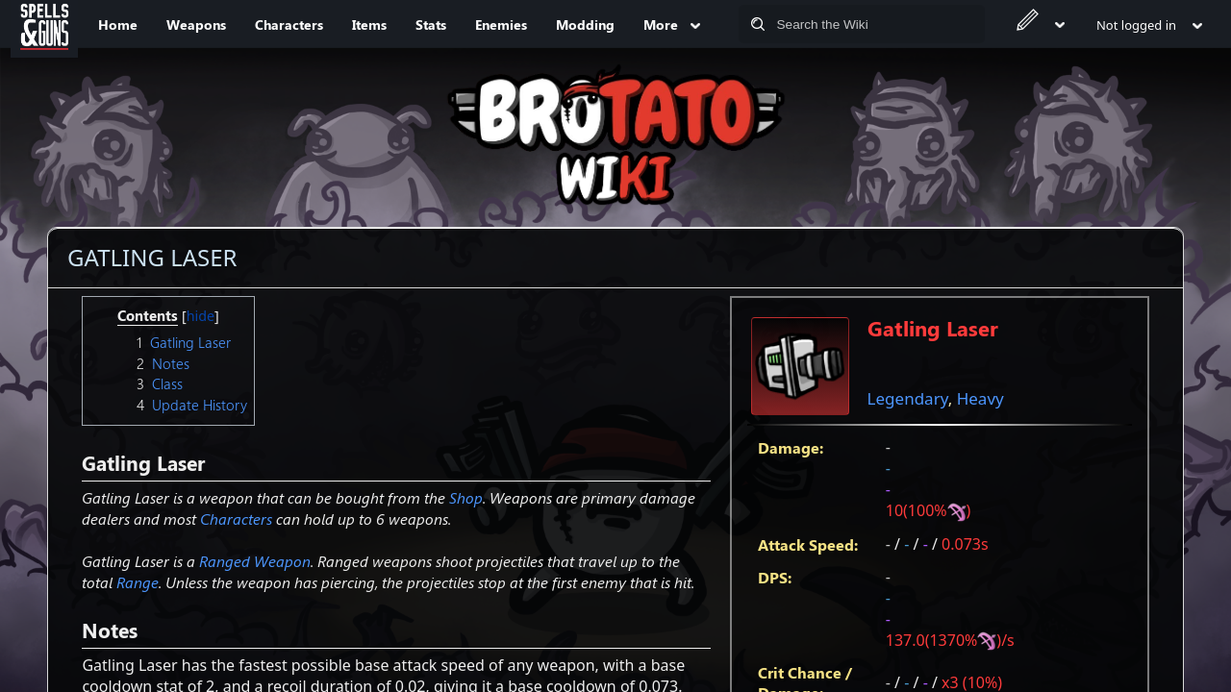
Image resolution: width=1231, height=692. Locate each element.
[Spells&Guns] (44, 24)
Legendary (907, 398)
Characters (236, 518)
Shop (466, 497)
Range (137, 582)
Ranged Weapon (255, 561)
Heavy (980, 398)
